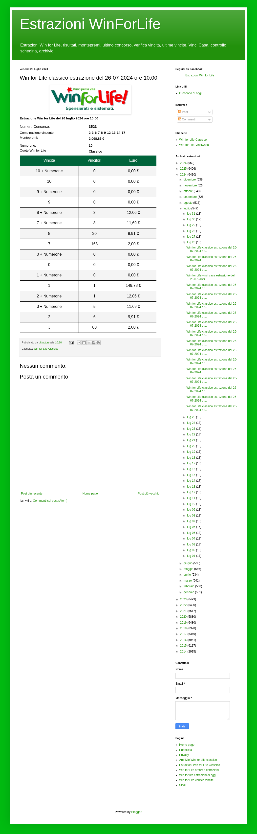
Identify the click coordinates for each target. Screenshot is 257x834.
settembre (190, 197)
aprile (187, 574)
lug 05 (191, 533)
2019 (183, 622)
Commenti (186, 119)
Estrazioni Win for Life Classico (199, 765)
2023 (183, 599)
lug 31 (191, 213)
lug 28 (191, 231)
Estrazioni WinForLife (90, 24)
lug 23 (191, 428)
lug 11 (191, 498)
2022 (183, 605)
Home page (90, 493)
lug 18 (191, 457)
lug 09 (191, 509)
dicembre (190, 179)
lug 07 (191, 521)
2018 (183, 628)
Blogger (136, 812)
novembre (190, 185)
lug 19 (191, 451)
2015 (183, 645)
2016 (183, 640)
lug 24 (191, 423)
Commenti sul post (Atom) (50, 500)
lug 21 (191, 440)
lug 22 (191, 434)
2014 (183, 651)
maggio (188, 569)
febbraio (189, 586)
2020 (183, 616)
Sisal (182, 785)
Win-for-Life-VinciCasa (194, 145)
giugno (188, 563)
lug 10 (191, 504)
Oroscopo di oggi (190, 93)
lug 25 (191, 417)
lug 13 (191, 486)
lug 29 (191, 225)
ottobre (188, 191)
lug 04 (191, 538)
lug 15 (191, 475)
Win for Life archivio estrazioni (199, 770)
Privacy (184, 755)
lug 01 (191, 556)
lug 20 (191, 446)
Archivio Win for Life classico (198, 760)
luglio (187, 208)
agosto (188, 202)
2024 (183, 174)
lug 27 (191, 236)
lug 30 (191, 219)
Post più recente (32, 493)
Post (183, 112)
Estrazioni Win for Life (199, 75)
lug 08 (191, 515)
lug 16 (191, 469)
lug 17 (191, 463)
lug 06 (191, 527)
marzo (188, 580)
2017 (183, 634)
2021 (183, 611)
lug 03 (191, 544)
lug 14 (191, 480)
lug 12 (191, 492)
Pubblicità (185, 750)
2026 (183, 163)
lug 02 (191, 550)
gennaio (189, 592)
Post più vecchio (148, 493)
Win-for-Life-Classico (46, 348)
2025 (183, 168)
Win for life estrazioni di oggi (197, 775)
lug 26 (191, 242)
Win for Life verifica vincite (196, 780)
